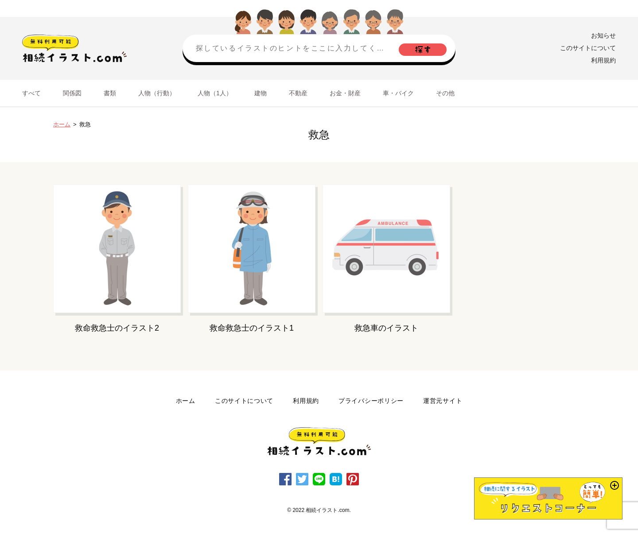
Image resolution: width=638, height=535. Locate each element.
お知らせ (603, 35)
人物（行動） (156, 93)
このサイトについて (588, 47)
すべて (31, 93)
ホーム (61, 124)
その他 (445, 93)
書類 (110, 93)
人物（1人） (215, 93)
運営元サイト (442, 400)
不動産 (298, 93)
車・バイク (398, 93)
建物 (260, 93)
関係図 (72, 93)
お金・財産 (345, 93)
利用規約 (603, 60)
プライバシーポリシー (371, 400)
